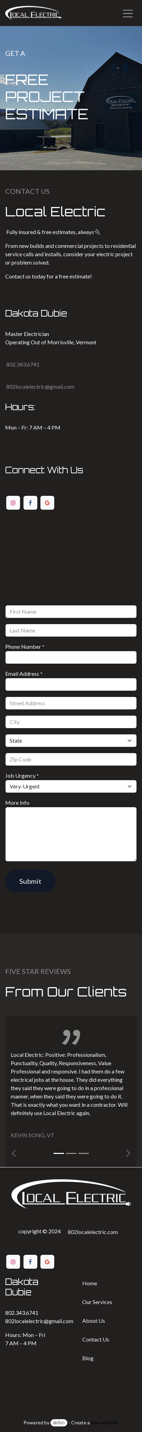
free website (105, 1422)
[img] (128, 1153)
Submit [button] (30, 881)
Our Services (97, 1302)
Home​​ (89, 1283)
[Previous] (14, 1153)
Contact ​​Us (95, 1339)
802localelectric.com (93, 1231)
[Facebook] (30, 503)
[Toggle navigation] (128, 13)
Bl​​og (88, 1358)
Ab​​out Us (93, 1320)
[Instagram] (13, 503)
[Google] (47, 503)
